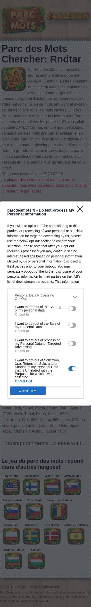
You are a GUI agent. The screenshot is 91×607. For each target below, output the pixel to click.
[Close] (81, 210)
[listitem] (45, 297)
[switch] (72, 308)
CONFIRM (28, 391)
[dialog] (45, 303)
